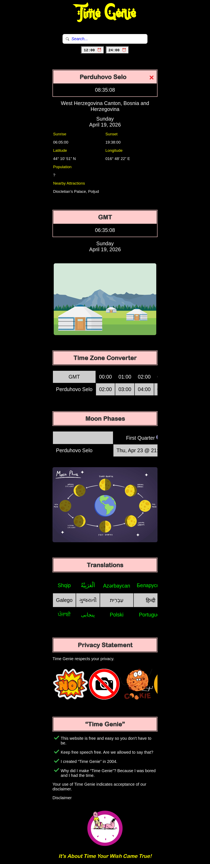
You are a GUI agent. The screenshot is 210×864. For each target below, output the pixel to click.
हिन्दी (150, 600)
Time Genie (105, 13)
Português (150, 614)
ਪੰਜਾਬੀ (64, 614)
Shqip (64, 585)
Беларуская (150, 585)
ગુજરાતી (88, 600)
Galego (64, 600)
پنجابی (88, 614)
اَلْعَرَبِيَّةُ (88, 585)
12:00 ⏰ (93, 50)
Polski (116, 614)
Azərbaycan (116, 586)
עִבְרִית (116, 600)
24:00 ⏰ (117, 50)
